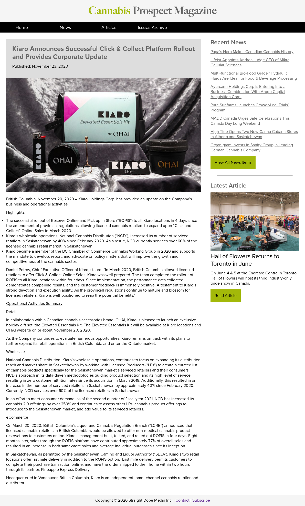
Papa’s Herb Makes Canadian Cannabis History (252, 51)
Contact (183, 500)
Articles (108, 27)
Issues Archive (152, 27)
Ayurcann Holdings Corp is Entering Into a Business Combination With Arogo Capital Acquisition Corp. (248, 91)
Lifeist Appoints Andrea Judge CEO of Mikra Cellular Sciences (250, 62)
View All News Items (233, 162)
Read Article (226, 295)
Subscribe (201, 500)
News (65, 27)
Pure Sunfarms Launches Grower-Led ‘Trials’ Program (250, 107)
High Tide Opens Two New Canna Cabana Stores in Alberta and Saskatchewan (254, 134)
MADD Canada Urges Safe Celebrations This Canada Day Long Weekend (250, 121)
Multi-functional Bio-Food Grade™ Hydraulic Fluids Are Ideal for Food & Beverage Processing (254, 76)
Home (22, 27)
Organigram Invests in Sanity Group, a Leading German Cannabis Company (252, 147)
